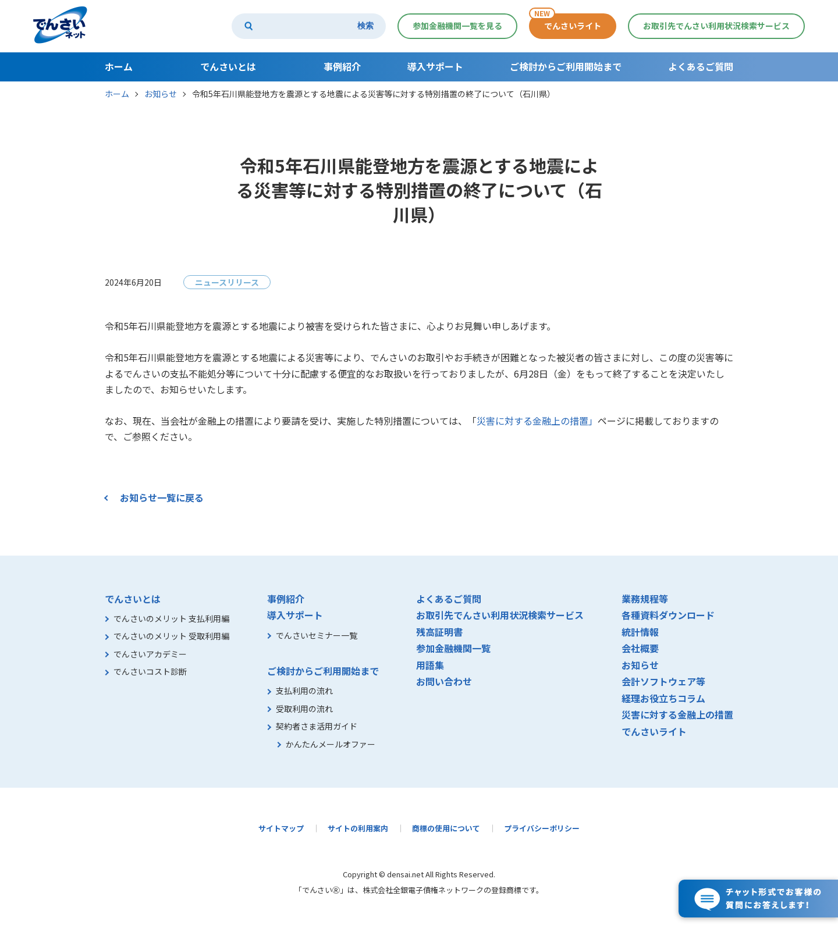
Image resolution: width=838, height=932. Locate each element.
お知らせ (160, 93)
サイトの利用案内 (358, 828)
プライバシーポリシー (542, 828)
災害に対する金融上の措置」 (537, 421)
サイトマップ (281, 828)
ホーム (117, 93)
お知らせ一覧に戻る (162, 497)
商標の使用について (446, 828)
